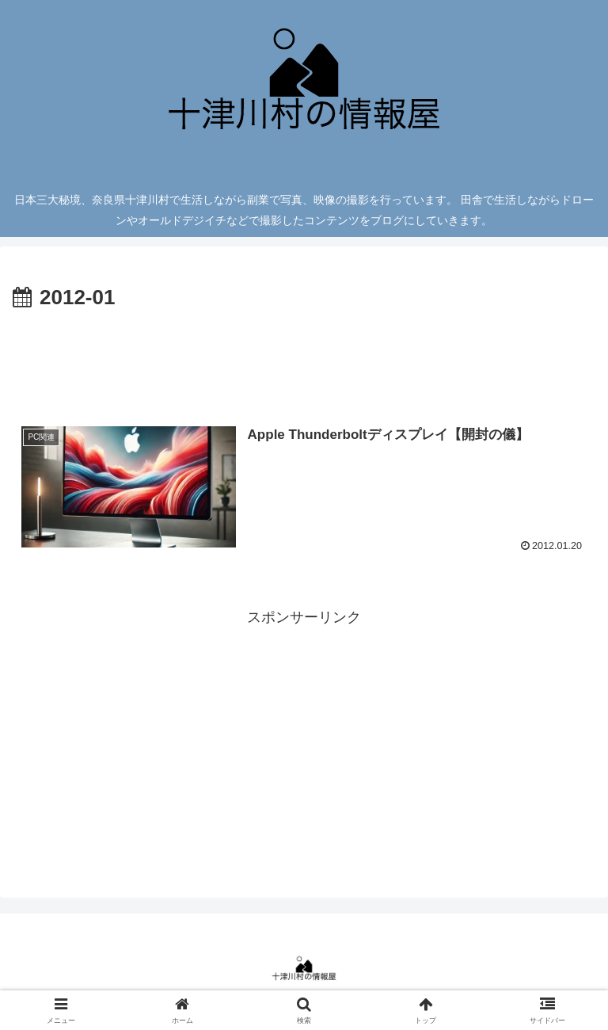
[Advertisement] (304, 359)
